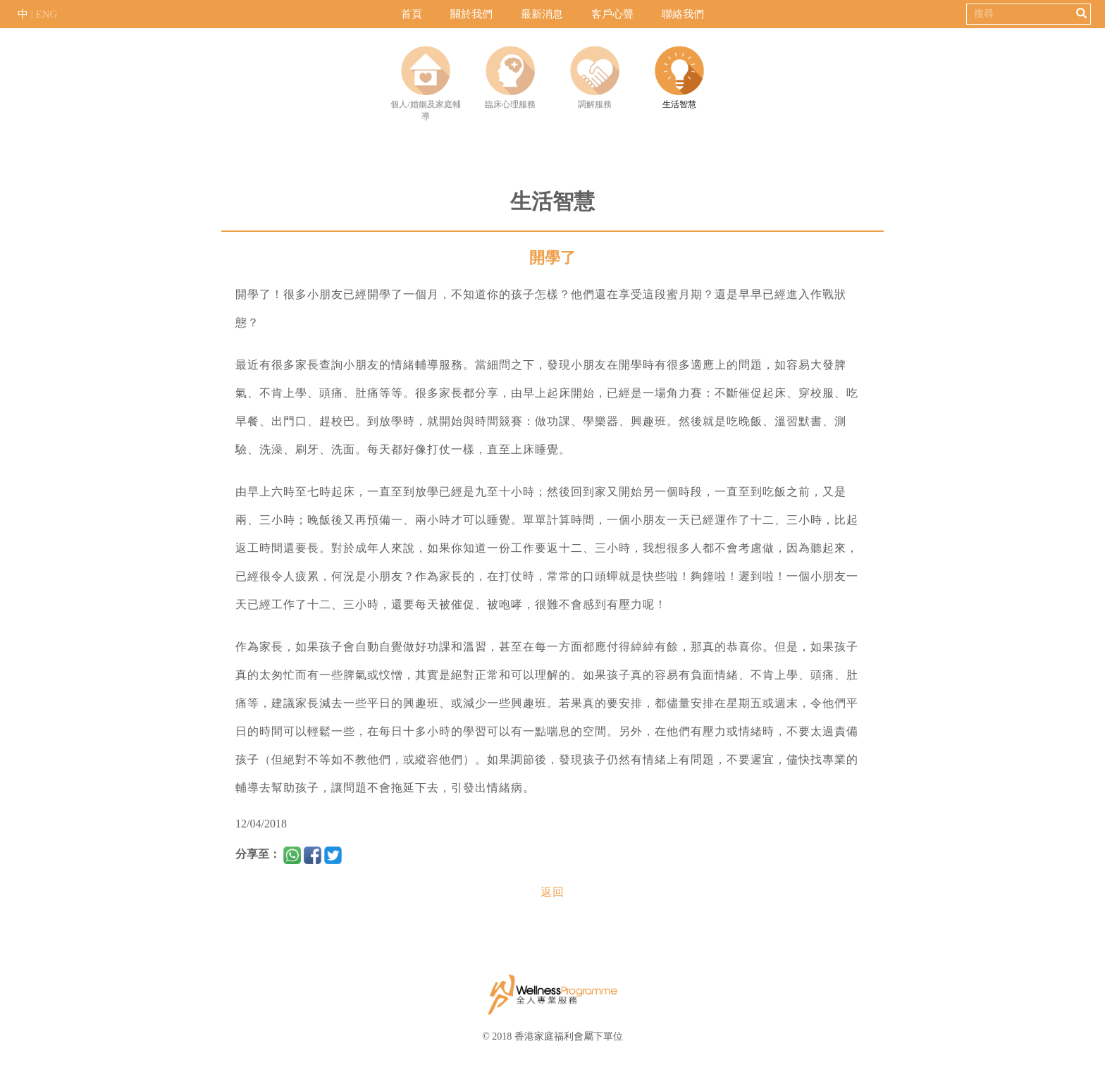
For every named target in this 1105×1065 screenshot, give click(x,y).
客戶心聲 (612, 14)
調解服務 (594, 77)
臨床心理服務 (510, 77)
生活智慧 (679, 77)
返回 (552, 892)
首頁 (411, 14)
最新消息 (542, 14)
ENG (47, 14)
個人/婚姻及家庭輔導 (425, 83)
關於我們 (471, 14)
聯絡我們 (683, 14)
